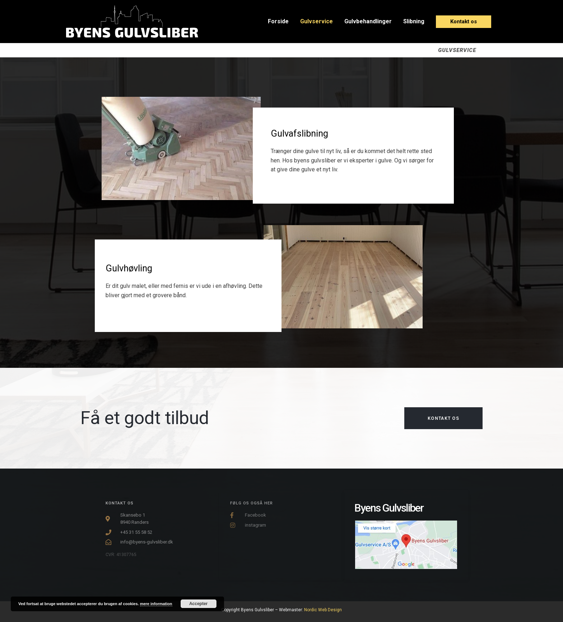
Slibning (413, 21)
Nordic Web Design (323, 609)
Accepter (198, 603)
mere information (156, 604)
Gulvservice (316, 21)
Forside (278, 21)
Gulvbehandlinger (368, 21)
